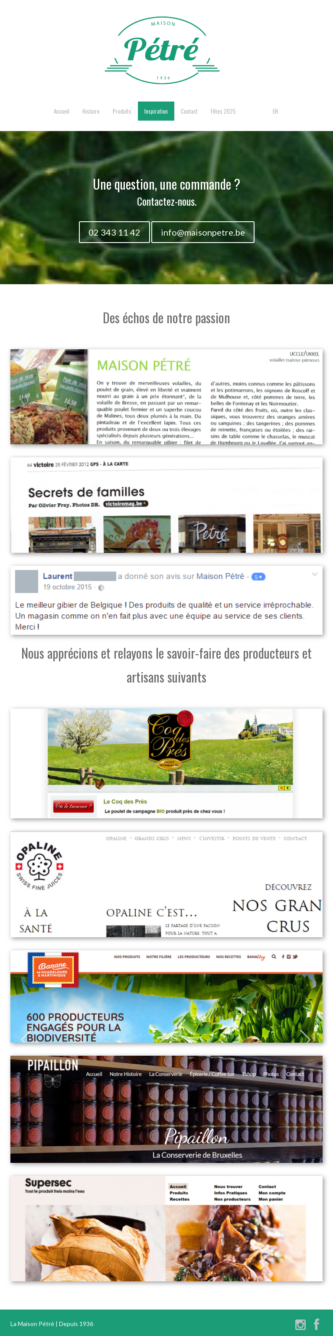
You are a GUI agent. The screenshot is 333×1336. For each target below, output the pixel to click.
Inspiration (156, 111)
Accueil (61, 111)
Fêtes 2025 (223, 111)
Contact (189, 111)
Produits (122, 111)
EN (275, 111)
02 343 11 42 (114, 232)
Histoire (91, 111)
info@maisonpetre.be (203, 232)
